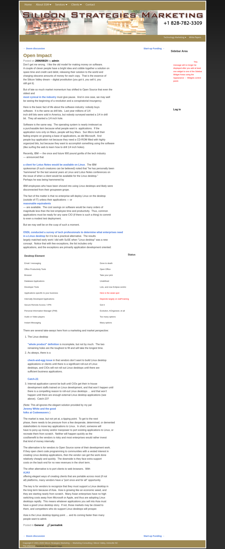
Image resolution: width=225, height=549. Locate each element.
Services (62, 4)
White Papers (195, 37)
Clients (77, 4)
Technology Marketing (176, 37)
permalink (56, 525)
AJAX (26, 472)
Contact (90, 4)
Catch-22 (33, 379)
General (39, 525)
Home (28, 4)
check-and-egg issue (40, 360)
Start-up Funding (154, 48)
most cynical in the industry (39, 97)
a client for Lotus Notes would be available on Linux (54, 164)
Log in (177, 109)
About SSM (44, 4)
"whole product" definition (43, 344)
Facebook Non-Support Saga (49, 546)
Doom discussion (34, 48)
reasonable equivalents (37, 203)
